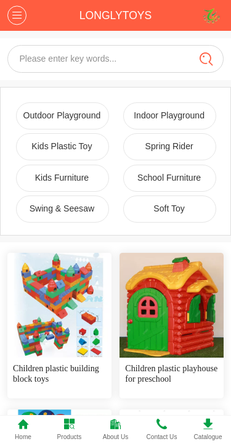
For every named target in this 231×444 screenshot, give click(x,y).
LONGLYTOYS (115, 15)
